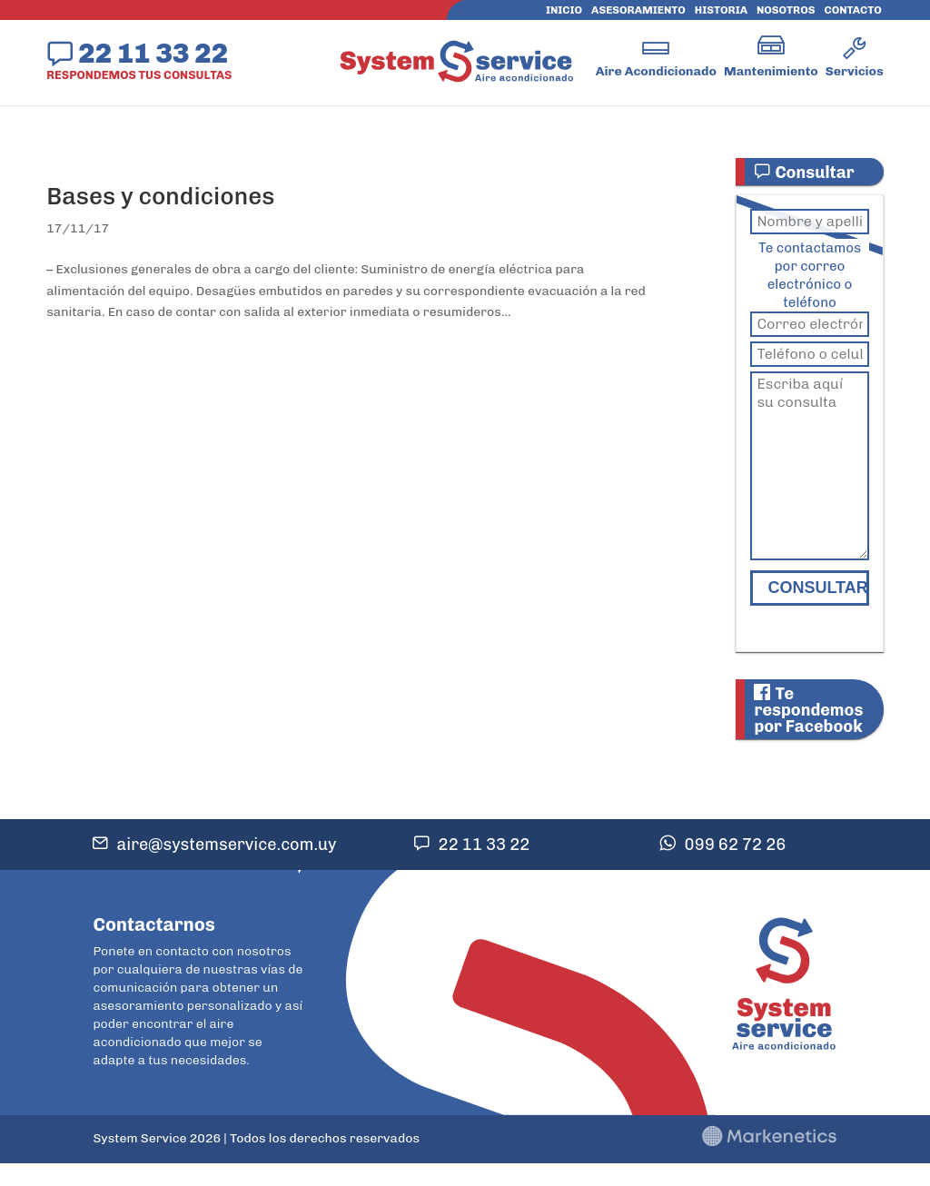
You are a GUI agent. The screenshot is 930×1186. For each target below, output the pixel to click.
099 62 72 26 (736, 845)
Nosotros (786, 10)
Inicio (564, 10)
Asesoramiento (638, 10)
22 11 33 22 (153, 52)
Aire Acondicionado (656, 71)
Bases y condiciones (160, 197)
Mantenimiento (771, 71)
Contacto (853, 10)
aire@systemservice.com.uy (227, 845)
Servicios (855, 71)
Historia (721, 10)
